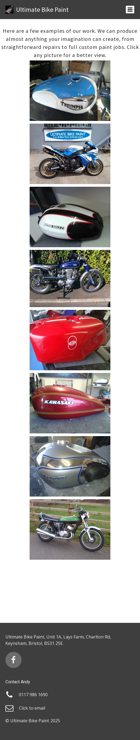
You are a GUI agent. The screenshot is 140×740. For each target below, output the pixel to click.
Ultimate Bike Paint (42, 9)
